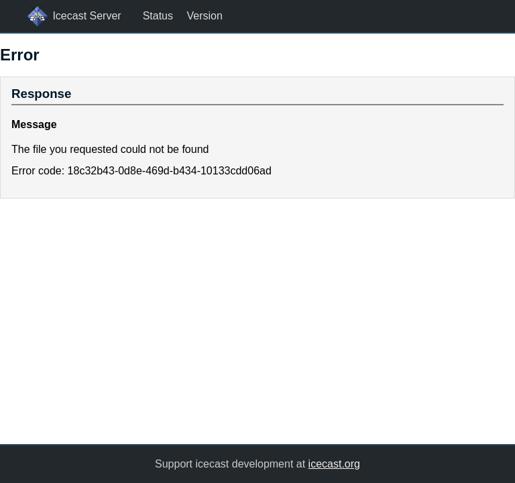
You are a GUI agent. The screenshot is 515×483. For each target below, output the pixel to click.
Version (204, 15)
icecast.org (334, 464)
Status (158, 15)
